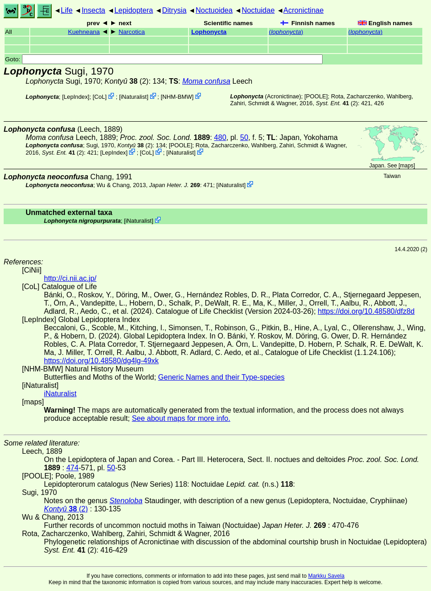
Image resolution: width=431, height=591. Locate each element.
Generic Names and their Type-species (221, 377)
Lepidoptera (133, 10)
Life (67, 10)
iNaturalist (134, 96)
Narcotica (132, 31)
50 (244, 137)
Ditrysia (174, 10)
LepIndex (76, 96)
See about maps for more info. (181, 418)
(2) (127, 81)
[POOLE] (316, 96)
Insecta (93, 10)
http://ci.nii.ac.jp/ (70, 278)
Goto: (164, 59)
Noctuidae (258, 10)
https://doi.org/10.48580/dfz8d (366, 311)
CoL (99, 96)
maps (406, 165)
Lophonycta (208, 31)
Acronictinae (303, 10)
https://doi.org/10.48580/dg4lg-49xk (101, 361)
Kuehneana (84, 31)
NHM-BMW (177, 96)
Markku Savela (326, 576)
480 (220, 137)
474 (72, 468)
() (286, 31)
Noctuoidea (213, 10)
